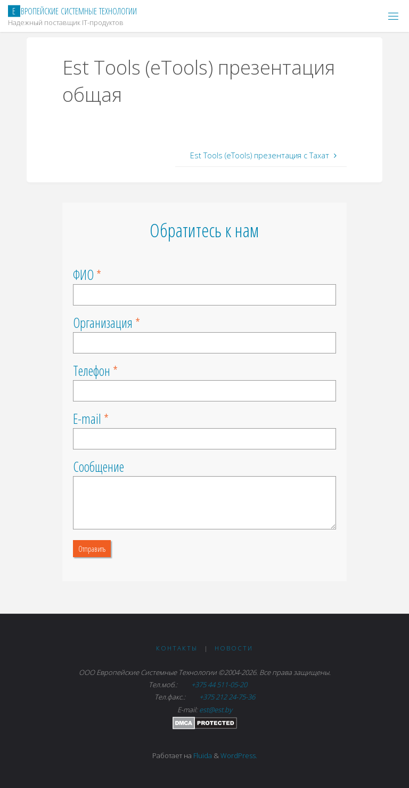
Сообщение (98, 466)
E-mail (87, 418)
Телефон (91, 370)
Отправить (91, 548)
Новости (234, 648)
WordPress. (238, 755)
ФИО (83, 275)
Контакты (177, 648)
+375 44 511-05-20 (220, 684)
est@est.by (215, 709)
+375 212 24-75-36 (226, 697)
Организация (103, 322)
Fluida (202, 755)
